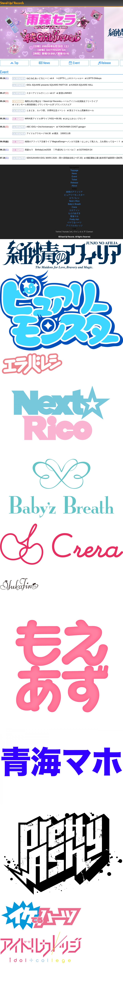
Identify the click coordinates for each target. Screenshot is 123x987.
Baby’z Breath (74, 204)
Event (74, 176)
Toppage (74, 170)
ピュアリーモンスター (74, 195)
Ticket (74, 179)
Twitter (58, 232)
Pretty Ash (74, 219)
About (74, 186)
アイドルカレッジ (74, 225)
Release (74, 183)
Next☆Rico (74, 201)
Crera (74, 207)
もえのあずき (74, 213)
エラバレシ (74, 198)
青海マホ (74, 216)
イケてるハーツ (74, 222)
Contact (90, 232)
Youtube (66, 232)
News (74, 173)
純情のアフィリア (74, 192)
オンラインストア (77, 232)
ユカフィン (74, 210)
